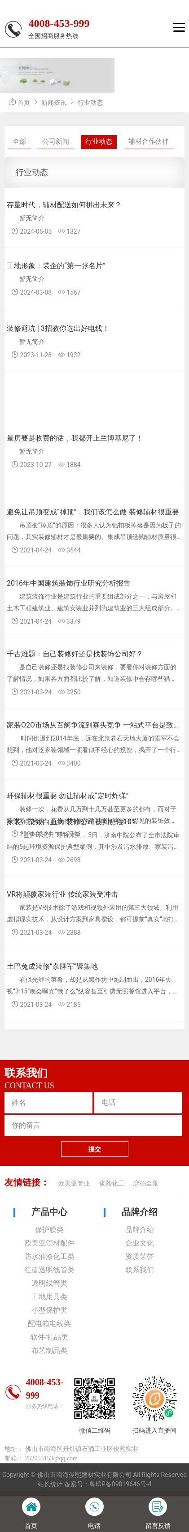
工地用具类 (49, 1297)
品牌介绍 (140, 1212)
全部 (19, 141)
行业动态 (90, 102)
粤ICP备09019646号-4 (120, 1484)
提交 (94, 1149)
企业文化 (139, 1243)
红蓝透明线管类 (49, 1270)
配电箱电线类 (49, 1323)
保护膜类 (49, 1229)
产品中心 (49, 1212)
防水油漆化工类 (49, 1256)
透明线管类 (49, 1283)
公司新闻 (55, 141)
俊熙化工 (111, 1183)
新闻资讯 (53, 102)
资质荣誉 (139, 1256)
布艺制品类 (49, 1350)
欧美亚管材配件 (49, 1243)
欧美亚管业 (74, 1183)
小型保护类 (49, 1310)
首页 (24, 102)
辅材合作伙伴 (148, 141)
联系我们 (139, 1270)
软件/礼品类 (49, 1337)
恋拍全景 (145, 1183)
